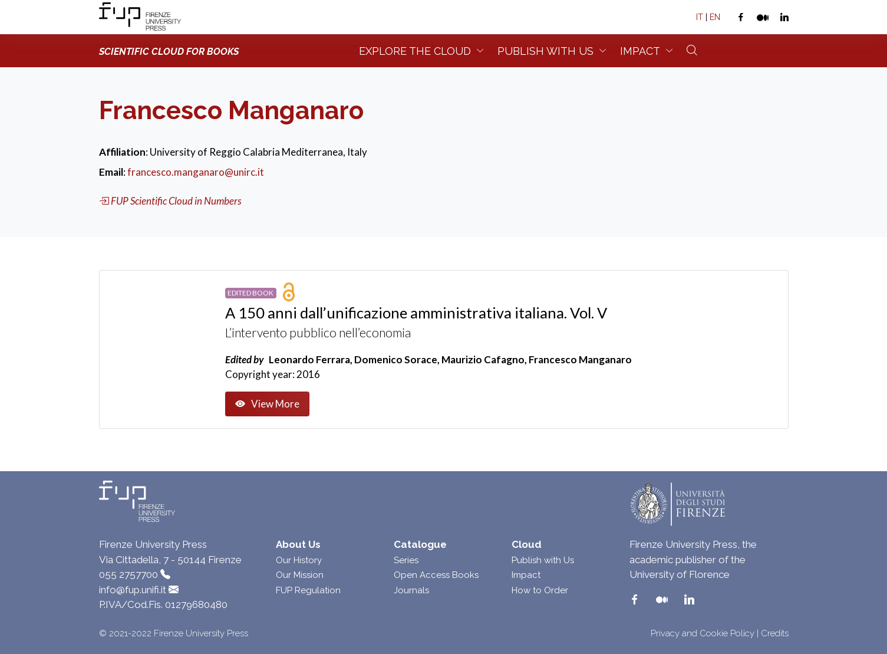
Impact (640, 51)
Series (406, 560)
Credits (775, 633)
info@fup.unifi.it (132, 590)
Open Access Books (436, 575)
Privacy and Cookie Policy (702, 633)
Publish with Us (543, 560)
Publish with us (545, 51)
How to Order (540, 590)
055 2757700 (128, 574)
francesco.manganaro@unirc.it (195, 172)
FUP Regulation (308, 590)
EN (715, 17)
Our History (299, 560)
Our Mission (300, 575)
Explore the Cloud (415, 51)
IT (699, 17)
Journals (411, 590)
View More (267, 404)
